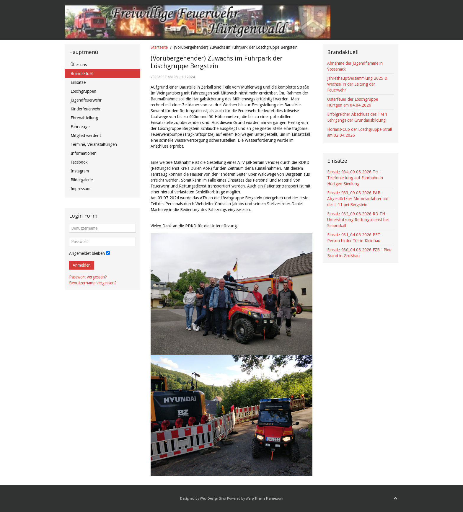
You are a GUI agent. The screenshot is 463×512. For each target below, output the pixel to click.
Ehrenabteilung (84, 117)
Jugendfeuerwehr (86, 100)
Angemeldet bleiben (87, 253)
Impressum (80, 188)
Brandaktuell (82, 73)
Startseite (159, 47)
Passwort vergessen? (88, 277)
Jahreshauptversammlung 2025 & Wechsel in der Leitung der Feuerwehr (357, 84)
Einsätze (78, 82)
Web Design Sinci (213, 498)
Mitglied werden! (86, 135)
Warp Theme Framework (264, 498)
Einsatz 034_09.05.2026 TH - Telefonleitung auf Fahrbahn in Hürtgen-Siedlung (355, 177)
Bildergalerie (82, 179)
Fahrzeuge (80, 126)
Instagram (80, 171)
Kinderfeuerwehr (86, 109)
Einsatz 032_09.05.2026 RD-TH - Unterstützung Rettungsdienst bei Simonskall (358, 219)
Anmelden (82, 265)
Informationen (84, 153)
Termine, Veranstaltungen (94, 144)
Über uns (79, 64)
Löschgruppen (83, 91)
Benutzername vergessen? (93, 283)
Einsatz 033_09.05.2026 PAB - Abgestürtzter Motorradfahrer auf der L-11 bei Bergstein (358, 198)
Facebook (79, 162)
